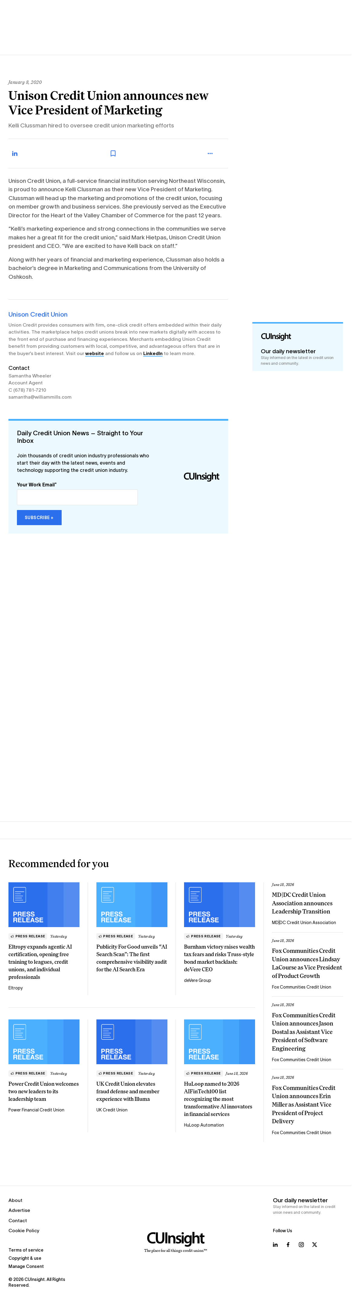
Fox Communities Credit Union (301, 987)
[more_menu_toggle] (216, 153)
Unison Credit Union (38, 314)
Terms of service (26, 1250)
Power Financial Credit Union (36, 1109)
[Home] (175, 1242)
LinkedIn (153, 353)
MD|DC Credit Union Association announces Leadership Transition (302, 903)
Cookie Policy (23, 1230)
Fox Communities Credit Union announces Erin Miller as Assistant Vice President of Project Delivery (303, 1104)
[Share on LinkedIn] (21, 153)
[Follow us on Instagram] (301, 1244)
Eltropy (15, 988)
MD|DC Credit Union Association (304, 922)
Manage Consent (26, 1266)
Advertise (19, 1210)
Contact (17, 1220)
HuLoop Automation (204, 1125)
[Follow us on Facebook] (288, 1244)
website (94, 353)
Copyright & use (24, 1258)
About (15, 1200)
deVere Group (197, 980)
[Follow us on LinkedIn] (275, 1245)
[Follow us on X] (315, 1244)
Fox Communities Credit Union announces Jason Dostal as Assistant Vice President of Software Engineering (303, 1031)
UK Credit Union (112, 1109)
